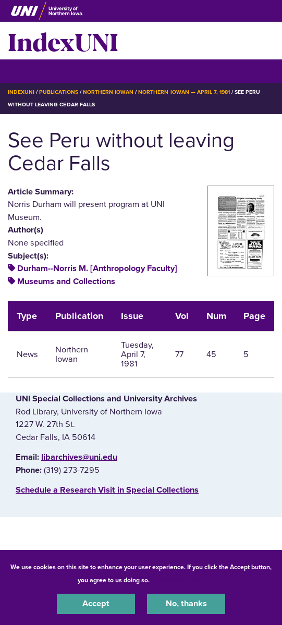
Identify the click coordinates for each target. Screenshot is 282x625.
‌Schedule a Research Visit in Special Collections (107, 490)
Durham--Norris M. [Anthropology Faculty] (97, 268)
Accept (95, 603)
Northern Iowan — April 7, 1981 (184, 92)
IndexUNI (63, 40)
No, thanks (186, 603)
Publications (58, 92)
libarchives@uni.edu (79, 457)
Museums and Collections (66, 281)
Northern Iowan (108, 92)
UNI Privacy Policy (179, 580)
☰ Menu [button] (26, 71)
